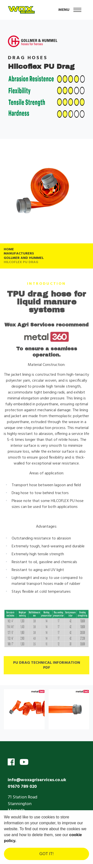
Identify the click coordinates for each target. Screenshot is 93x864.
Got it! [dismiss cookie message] (46, 854)
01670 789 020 (22, 786)
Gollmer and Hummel (24, 258)
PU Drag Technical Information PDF (46, 666)
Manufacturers (19, 253)
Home (9, 249)
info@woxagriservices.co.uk (37, 780)
